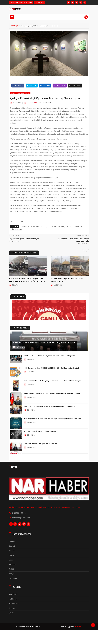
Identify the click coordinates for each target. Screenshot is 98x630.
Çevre (11, 612)
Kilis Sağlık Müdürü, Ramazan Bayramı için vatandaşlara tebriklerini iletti (52, 418)
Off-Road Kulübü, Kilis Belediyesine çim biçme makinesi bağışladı (49, 356)
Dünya (11, 555)
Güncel (12, 545)
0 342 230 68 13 (19, 513)
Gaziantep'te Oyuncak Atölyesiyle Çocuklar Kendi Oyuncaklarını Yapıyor (52, 381)
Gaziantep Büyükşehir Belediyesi (33, 226)
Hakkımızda (13, 598)
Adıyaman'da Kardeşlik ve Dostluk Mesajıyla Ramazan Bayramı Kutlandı (52, 393)
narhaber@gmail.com (21, 517)
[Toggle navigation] (12, 17)
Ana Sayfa (15, 26)
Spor (11, 559)
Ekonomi (12, 564)
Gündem (12, 541)
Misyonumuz (14, 603)
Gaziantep (78, 226)
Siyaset (12, 550)
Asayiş (11, 573)
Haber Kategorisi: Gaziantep (20, 93)
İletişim (12, 608)
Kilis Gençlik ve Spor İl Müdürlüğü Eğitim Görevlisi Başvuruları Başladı (51, 368)
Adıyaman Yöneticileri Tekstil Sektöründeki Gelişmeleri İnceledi (43, 342)
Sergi (69, 226)
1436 (36, 103)
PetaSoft (78, 626)
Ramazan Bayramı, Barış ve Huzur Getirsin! (40, 443)
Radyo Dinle (39, 2)
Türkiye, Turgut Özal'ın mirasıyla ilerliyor (40, 431)
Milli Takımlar (16, 229)
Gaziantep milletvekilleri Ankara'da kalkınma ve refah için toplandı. (50, 406)
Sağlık (11, 568)
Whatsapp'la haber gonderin (21, 2)
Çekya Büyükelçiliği (56, 226)
